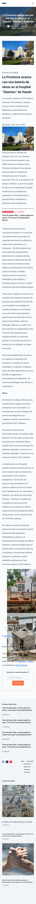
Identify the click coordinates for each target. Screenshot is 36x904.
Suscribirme (18, 683)
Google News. (22, 665)
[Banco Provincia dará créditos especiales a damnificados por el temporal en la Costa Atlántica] (18, 859)
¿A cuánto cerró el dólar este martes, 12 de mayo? (17, 822)
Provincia (27, 769)
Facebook (6, 636)
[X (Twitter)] (7, 762)
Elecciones (30, 761)
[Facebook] (3, 762)
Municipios (27, 767)
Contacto (27, 772)
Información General (17, 28)
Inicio (22, 761)
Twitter (14, 636)
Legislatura (27, 764)
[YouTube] (11, 762)
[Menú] (33, 3)
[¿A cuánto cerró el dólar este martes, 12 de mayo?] (18, 801)
